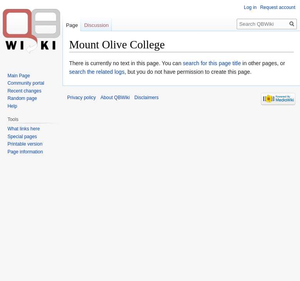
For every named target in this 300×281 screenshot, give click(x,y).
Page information (25, 152)
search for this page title (212, 63)
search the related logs (97, 72)
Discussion (96, 25)
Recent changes (24, 91)
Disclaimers (146, 97)
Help (12, 106)
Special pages (22, 136)
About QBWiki (115, 97)
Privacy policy (81, 97)
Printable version (24, 144)
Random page (22, 98)
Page (72, 25)
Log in (250, 7)
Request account (277, 7)
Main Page (18, 75)
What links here (23, 129)
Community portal (25, 83)
